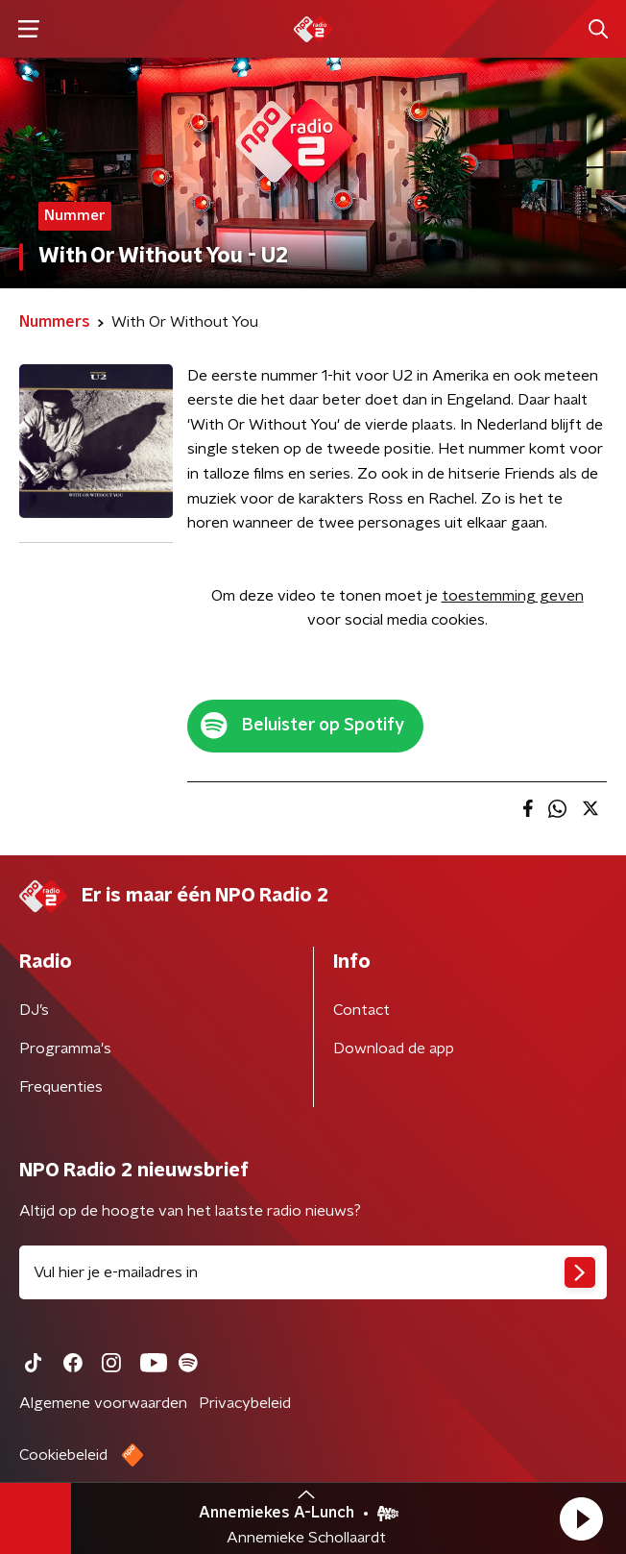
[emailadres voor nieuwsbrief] (313, 1272)
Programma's (65, 1048)
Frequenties (61, 1087)
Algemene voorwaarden (103, 1403)
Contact (361, 1010)
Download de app (393, 1048)
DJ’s (34, 1010)
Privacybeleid (245, 1403)
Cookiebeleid (63, 1455)
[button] (581, 1518)
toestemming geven (513, 596)
